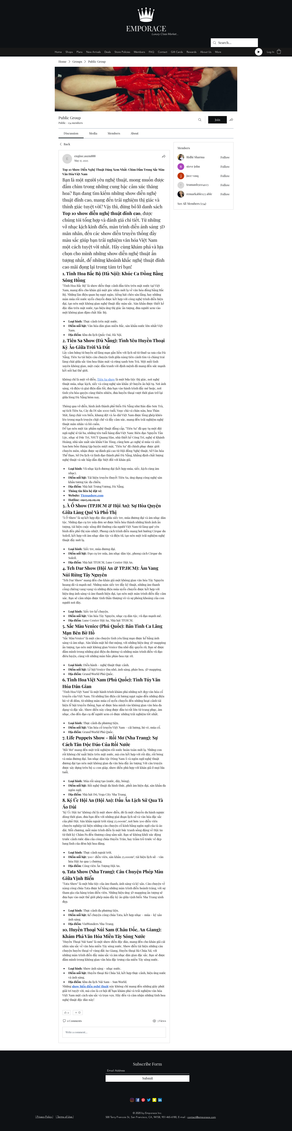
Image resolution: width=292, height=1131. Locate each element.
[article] (114, 596)
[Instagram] (132, 1100)
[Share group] (231, 119)
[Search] (200, 119)
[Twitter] (149, 1100)
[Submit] (147, 1078)
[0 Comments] (72, 1021)
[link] (71, 133)
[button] (279, 51)
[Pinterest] (143, 1100)
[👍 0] (66, 1012)
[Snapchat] (154, 1100)
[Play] (258, 52)
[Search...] (234, 42)
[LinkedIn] (160, 1100)
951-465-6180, (169, 1117)
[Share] (163, 156)
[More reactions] (78, 1012)
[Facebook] (137, 1100)
